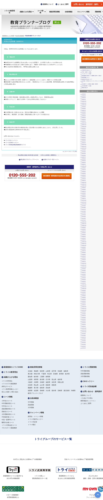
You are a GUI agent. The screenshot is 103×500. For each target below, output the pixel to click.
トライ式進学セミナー (35, 419)
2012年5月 (84, 319)
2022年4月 (84, 137)
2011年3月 (84, 344)
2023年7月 (84, 110)
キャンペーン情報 (83, 12)
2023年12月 (84, 101)
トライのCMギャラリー (11, 142)
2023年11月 (84, 103)
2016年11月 (84, 223)
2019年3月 (84, 176)
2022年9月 (84, 128)
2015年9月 (84, 247)
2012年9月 (84, 312)
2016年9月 (84, 227)
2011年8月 (84, 335)
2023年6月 (84, 112)
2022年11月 (84, 124)
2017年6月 (84, 211)
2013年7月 (84, 294)
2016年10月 (84, 225)
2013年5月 (84, 297)
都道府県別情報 (54, 12)
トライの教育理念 (9, 11)
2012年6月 (84, 317)
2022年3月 (84, 139)
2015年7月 (84, 250)
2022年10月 (84, 126)
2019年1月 (84, 180)
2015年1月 (84, 261)
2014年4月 (84, 277)
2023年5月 (84, 113)
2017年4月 (84, 214)
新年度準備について (85, 77)
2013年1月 (84, 304)
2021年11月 (84, 146)
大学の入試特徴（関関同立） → (49, 155)
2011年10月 (84, 331)
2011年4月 (84, 342)
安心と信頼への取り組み (10, 392)
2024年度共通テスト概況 (86, 85)
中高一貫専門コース (8, 420)
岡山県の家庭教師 (19, 35)
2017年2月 (84, 218)
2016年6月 (84, 232)
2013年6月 (84, 295)
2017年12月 (84, 200)
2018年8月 (84, 189)
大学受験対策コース (8, 414)
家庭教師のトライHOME (8, 35)
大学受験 (31, 407)
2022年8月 (84, 130)
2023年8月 (84, 108)
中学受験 (31, 402)
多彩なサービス (7, 386)
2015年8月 (84, 249)
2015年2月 (84, 259)
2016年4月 (84, 234)
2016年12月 (84, 222)
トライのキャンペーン (11, 140)
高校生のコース (7, 411)
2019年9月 (84, 167)
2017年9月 (84, 205)
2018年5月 (84, 195)
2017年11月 (84, 202)
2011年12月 (84, 328)
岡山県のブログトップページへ (30, 159)
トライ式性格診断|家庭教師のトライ (15, 144)
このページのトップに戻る (70, 151)
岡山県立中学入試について (87, 79)
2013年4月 (84, 299)
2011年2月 (84, 346)
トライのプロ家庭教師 (9, 384)
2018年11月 (84, 184)
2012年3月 (84, 322)
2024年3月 (84, 96)
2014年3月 (84, 279)
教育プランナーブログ (35, 393)
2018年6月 (84, 193)
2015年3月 (84, 258)
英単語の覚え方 (85, 87)
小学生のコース (7, 401)
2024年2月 (84, 97)
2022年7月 (84, 132)
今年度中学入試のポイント (87, 70)
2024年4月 (84, 94)
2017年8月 (84, 207)
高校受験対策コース (8, 409)
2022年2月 (84, 140)
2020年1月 (84, 164)
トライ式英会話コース (9, 425)
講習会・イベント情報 (35, 416)
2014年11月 (84, 265)
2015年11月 (84, 243)
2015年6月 (84, 252)
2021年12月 (84, 144)
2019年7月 (84, 169)
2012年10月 (84, 310)
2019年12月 (84, 166)
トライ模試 (31, 424)
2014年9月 (84, 268)
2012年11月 (84, 308)
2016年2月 (84, 238)
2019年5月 (84, 173)
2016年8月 (84, 229)
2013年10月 (84, 288)
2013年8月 (84, 292)
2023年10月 (84, 104)
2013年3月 (84, 301)
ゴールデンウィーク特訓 (86, 73)
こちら (15, 136)
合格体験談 (68, 12)
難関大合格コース (8, 422)
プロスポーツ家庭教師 (9, 428)
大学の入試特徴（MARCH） (14, 41)
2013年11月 (84, 286)
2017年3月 (84, 216)
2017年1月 (84, 220)
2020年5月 (84, 159)
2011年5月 (84, 340)
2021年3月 (84, 155)
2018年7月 (84, 191)
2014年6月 (84, 274)
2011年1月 (84, 348)
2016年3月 (84, 236)
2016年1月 (84, 239)
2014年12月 (84, 263)
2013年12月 (84, 285)
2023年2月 (84, 119)
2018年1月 (84, 198)
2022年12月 (84, 123)
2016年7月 (84, 231)
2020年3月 (84, 162)
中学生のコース (7, 406)
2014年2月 (84, 281)
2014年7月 (84, 272)
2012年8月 (84, 313)
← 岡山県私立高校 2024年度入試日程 (27, 155)
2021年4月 (84, 153)
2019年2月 (84, 178)
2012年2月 (84, 324)
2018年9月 (84, 187)
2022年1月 (84, 142)
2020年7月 (84, 157)
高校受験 (31, 405)
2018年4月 (84, 196)
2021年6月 (84, 151)
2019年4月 (84, 175)
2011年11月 (84, 330)
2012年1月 (84, 326)
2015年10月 (84, 245)
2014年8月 (84, 270)
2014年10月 (84, 267)
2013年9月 (84, 290)
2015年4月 (84, 256)
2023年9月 (84, 106)
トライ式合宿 (32, 422)
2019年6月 (84, 171)
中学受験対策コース (8, 403)
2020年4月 (84, 160)
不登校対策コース (8, 417)
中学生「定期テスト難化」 (87, 72)
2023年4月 (84, 115)
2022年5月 (84, 135)
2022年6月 (84, 133)
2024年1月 (84, 99)
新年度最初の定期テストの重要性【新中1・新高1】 (92, 75)
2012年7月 (84, 315)
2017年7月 (84, 209)
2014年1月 (84, 283)
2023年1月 (84, 121)
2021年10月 (84, 148)
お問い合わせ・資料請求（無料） (88, 4)
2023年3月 (84, 117)
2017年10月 (84, 203)
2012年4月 (84, 321)
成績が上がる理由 (27, 12)
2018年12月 (84, 182)
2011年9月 (84, 333)
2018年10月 (84, 186)
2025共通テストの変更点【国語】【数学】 (90, 84)
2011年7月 (84, 337)
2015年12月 (84, 241)
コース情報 (41, 11)
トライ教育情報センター (10, 389)
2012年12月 (84, 306)
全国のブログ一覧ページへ (51, 159)
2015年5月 (84, 254)
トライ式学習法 (7, 381)
